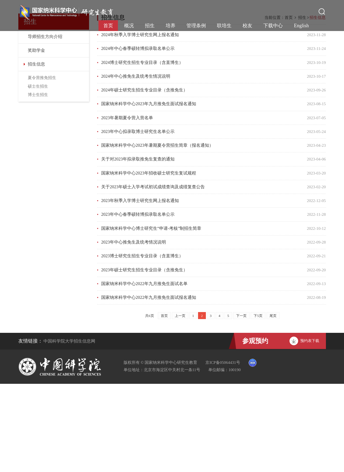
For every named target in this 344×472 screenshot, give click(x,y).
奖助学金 (36, 140)
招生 (150, 25)
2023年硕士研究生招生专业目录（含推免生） (144, 358)
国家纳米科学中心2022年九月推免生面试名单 (144, 372)
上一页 (180, 404)
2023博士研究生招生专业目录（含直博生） (142, 344)
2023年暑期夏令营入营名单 (127, 206)
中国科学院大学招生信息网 (69, 429)
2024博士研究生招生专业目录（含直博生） (142, 151)
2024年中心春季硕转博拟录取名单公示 (138, 138)
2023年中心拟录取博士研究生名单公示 (138, 220)
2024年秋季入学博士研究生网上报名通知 (140, 124)
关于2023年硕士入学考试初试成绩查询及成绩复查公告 (153, 275)
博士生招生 (38, 184)
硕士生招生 (38, 176)
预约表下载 (309, 429)
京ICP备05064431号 (222, 451)
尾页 (273, 404)
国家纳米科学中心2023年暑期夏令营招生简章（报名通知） (157, 234)
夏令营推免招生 (42, 167)
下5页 (258, 404)
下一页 (241, 404)
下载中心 (273, 25)
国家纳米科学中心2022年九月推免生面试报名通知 (148, 385)
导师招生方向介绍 (45, 126)
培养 (170, 25)
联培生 (224, 25)
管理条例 (196, 25)
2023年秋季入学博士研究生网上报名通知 (140, 289)
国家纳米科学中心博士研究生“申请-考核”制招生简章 (151, 316)
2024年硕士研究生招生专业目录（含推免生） (144, 179)
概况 (129, 25)
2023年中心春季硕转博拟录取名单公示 (138, 303)
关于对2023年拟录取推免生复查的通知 (138, 248)
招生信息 (36, 153)
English (301, 25)
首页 (108, 25)
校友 (247, 25)
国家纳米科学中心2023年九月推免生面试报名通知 (148, 193)
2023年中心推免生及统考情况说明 (133, 330)
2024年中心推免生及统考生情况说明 (135, 165)
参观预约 (255, 429)
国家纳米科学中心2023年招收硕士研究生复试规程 (148, 261)
